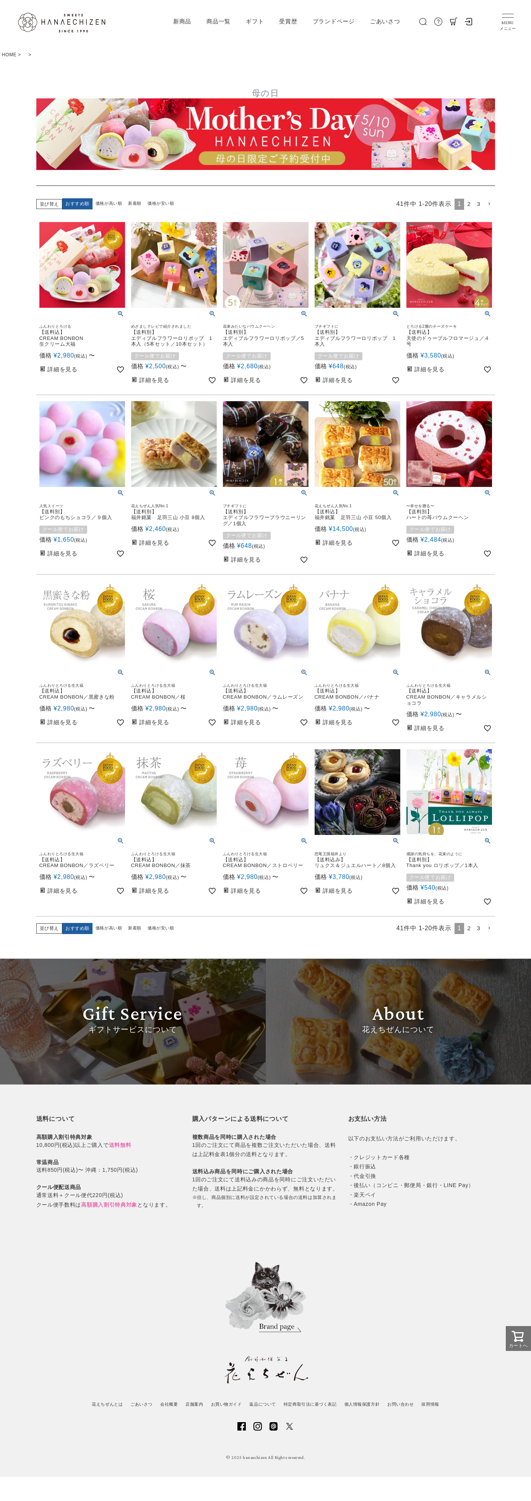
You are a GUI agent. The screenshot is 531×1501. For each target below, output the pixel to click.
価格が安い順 (165, 204)
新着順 (138, 204)
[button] (489, 204)
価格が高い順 (110, 204)
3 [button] (478, 204)
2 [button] (468, 204)
